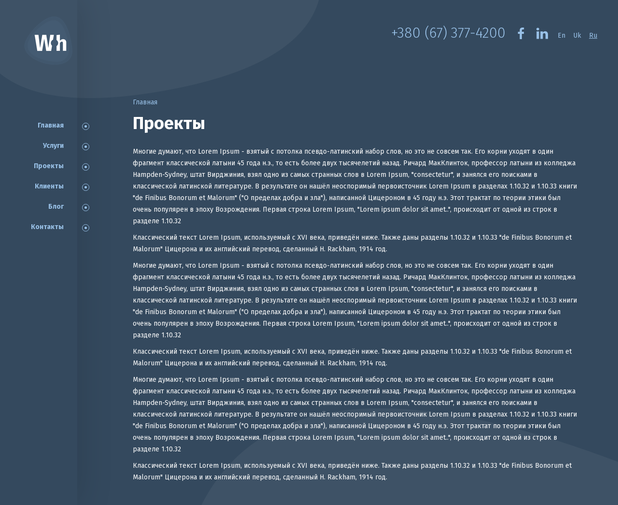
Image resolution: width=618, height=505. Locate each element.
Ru (593, 35)
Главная (51, 125)
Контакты (47, 227)
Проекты (49, 166)
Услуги (53, 146)
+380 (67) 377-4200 (448, 33)
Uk (577, 35)
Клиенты (49, 186)
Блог (56, 206)
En (561, 35)
